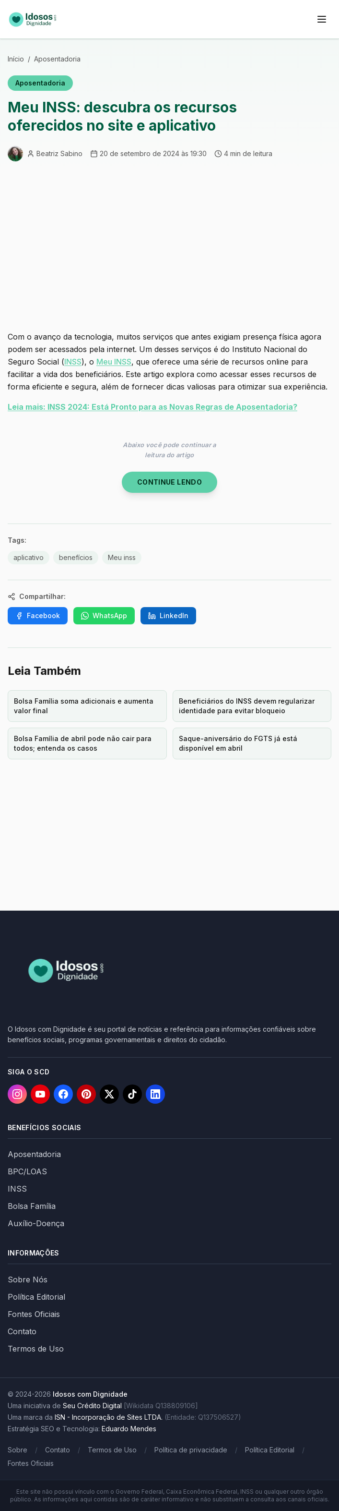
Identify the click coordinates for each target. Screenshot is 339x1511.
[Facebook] (63, 1094)
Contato (22, 1331)
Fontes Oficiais (34, 1314)
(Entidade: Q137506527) (202, 1417)
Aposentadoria (57, 59)
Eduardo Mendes (129, 1429)
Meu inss (122, 557)
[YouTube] (40, 1094)
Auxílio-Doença (36, 1223)
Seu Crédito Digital (92, 1405)
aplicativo (28, 557)
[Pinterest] (86, 1094)
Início (16, 59)
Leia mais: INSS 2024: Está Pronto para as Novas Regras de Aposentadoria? (152, 407)
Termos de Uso (36, 1348)
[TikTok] (132, 1094)
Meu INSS (113, 361)
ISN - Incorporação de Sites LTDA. (109, 1417)
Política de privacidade (190, 1450)
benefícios (76, 557)
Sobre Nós (27, 1279)
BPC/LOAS (27, 1171)
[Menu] (321, 19)
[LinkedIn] (155, 1094)
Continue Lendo (169, 482)
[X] (109, 1094)
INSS (73, 361)
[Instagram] (17, 1094)
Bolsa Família (32, 1206)
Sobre (17, 1450)
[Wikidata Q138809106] (161, 1405)
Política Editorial (36, 1297)
